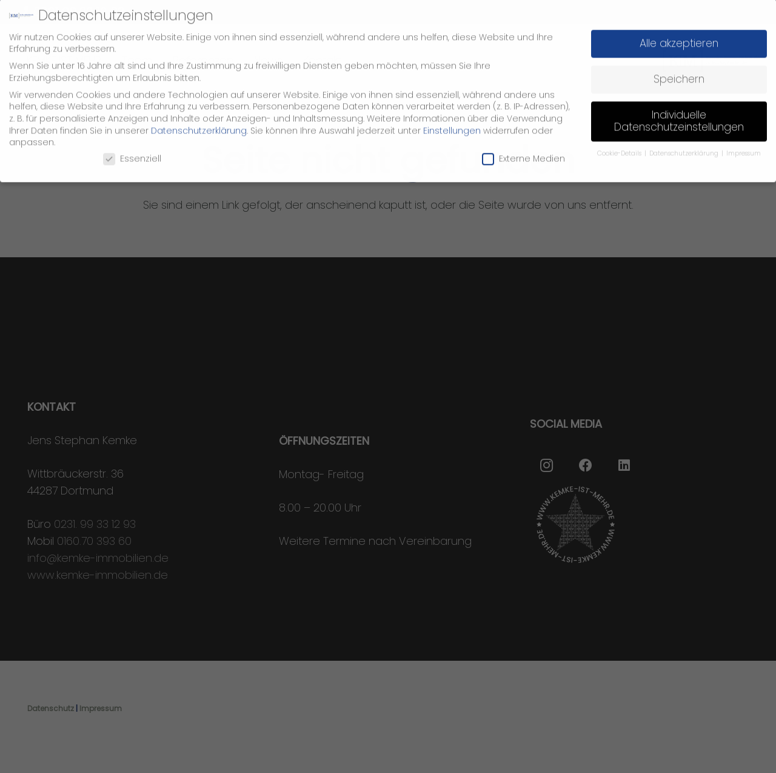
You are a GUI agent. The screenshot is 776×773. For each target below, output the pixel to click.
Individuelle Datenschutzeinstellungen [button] (679, 111)
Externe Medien (523, 149)
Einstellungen (452, 121)
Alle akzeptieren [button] (679, 33)
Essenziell (132, 149)
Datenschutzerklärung (199, 121)
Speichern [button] (679, 69)
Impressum (743, 143)
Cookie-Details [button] (620, 143)
